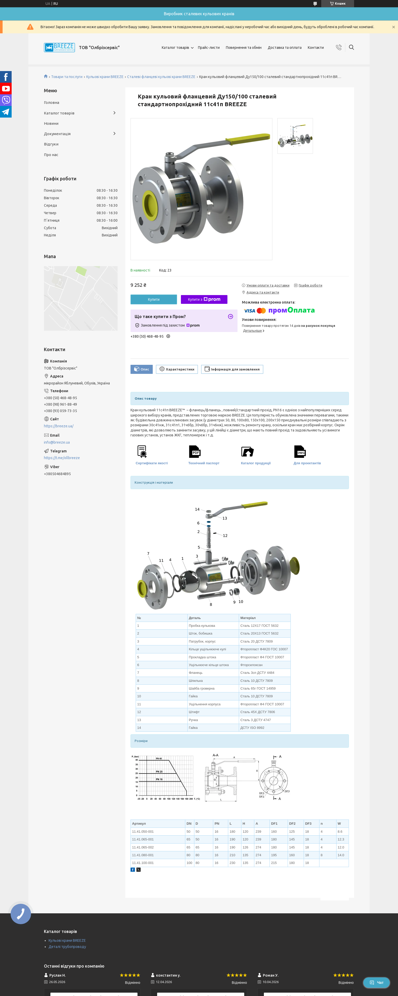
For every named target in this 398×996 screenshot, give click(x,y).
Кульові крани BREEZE (105, 77)
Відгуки (51, 144)
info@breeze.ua (57, 442)
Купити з (204, 299)
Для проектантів (307, 463)
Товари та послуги (66, 77)
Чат (377, 982)
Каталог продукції (256, 463)
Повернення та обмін (244, 47)
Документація (57, 134)
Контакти (316, 47)
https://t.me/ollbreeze (62, 458)
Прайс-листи (209, 47)
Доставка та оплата (285, 47)
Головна (51, 102)
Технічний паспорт (203, 463)
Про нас (51, 154)
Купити (154, 299)
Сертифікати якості (152, 463)
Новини (51, 123)
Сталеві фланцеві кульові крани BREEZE (161, 77)
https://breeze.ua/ (58, 426)
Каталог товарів (175, 47)
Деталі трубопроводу (67, 947)
